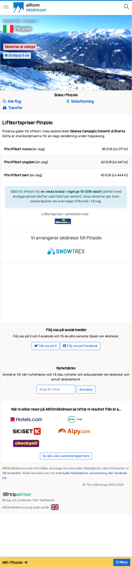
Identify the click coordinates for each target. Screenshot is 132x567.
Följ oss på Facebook (80, 361)
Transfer (12, 108)
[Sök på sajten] (126, 7)
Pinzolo (23, 29)
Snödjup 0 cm (17, 55)
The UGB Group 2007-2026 (105, 500)
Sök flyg (12, 101)
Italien (30, 21)
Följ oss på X (45, 361)
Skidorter (11, 21)
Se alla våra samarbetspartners (66, 471)
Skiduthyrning (80, 101)
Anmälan (86, 405)
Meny (122, 562)
